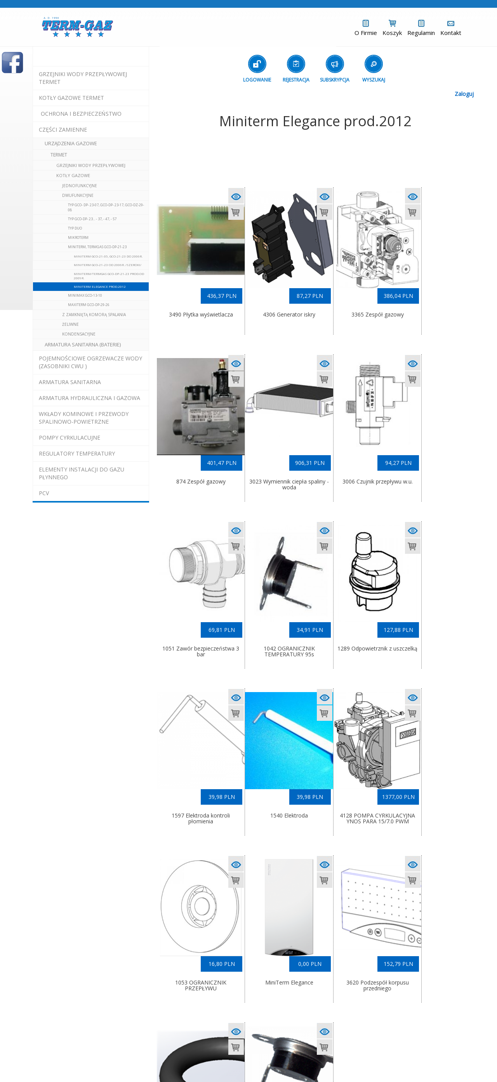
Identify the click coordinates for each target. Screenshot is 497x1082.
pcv (44, 493)
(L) (313, 1063)
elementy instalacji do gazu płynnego (81, 473)
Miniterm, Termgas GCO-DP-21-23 (97, 246)
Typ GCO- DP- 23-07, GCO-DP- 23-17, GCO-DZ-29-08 (106, 207)
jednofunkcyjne (79, 185)
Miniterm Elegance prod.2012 (100, 286)
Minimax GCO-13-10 (85, 295)
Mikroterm (78, 237)
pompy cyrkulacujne (69, 437)
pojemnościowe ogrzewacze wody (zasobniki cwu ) (90, 362)
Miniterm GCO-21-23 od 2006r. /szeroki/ (107, 265)
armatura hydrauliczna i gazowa (89, 398)
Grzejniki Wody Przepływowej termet (83, 77)
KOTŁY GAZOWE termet (71, 97)
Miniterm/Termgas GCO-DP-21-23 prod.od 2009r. (109, 275)
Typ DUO (75, 228)
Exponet (289, 1063)
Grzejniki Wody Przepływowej (90, 165)
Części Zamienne (63, 129)
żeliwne (70, 324)
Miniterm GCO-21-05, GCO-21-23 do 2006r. (108, 256)
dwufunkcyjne (78, 195)
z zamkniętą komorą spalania (94, 314)
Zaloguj (464, 93)
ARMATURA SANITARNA (70, 382)
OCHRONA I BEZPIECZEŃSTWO (81, 113)
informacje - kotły (274, 1056)
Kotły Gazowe (73, 175)
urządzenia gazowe (71, 143)
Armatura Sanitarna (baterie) (83, 344)
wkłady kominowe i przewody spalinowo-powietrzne (84, 417)
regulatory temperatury (77, 453)
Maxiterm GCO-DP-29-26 (88, 304)
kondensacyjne (79, 334)
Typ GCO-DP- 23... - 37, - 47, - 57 (92, 218)
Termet (58, 154)
